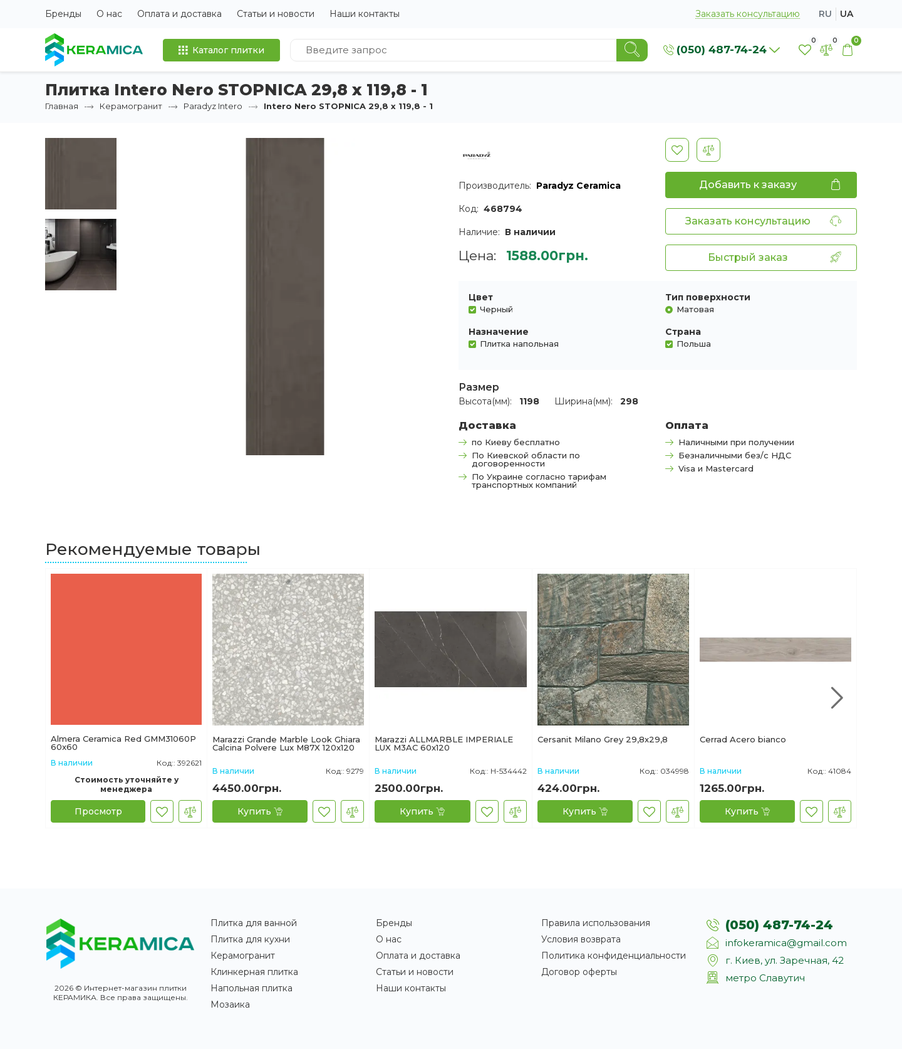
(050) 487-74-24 (779, 925)
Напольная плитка (251, 988)
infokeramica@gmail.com (786, 942)
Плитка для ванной (253, 923)
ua (846, 13)
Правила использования (595, 923)
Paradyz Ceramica (578, 185)
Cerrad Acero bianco (743, 739)
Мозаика (230, 1004)
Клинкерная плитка (254, 972)
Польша (693, 343)
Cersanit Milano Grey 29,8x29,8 (602, 739)
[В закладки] (677, 150)
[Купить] (260, 811)
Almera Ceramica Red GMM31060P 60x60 (123, 743)
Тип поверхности (707, 297)
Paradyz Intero (213, 106)
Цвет (481, 297)
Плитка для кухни (250, 939)
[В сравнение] (708, 150)
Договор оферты (579, 972)
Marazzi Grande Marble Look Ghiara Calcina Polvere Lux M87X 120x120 (286, 743)
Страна (683, 331)
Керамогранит (131, 106)
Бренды (63, 13)
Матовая (695, 309)
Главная (61, 106)
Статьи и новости (275, 13)
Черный (496, 309)
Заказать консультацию (747, 14)
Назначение (499, 331)
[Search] (632, 50)
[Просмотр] (98, 811)
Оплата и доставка (179, 13)
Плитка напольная (519, 343)
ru (825, 13)
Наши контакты (364, 13)
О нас (109, 13)
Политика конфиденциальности (613, 955)
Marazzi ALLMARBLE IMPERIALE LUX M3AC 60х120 (444, 743)
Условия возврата (581, 939)
